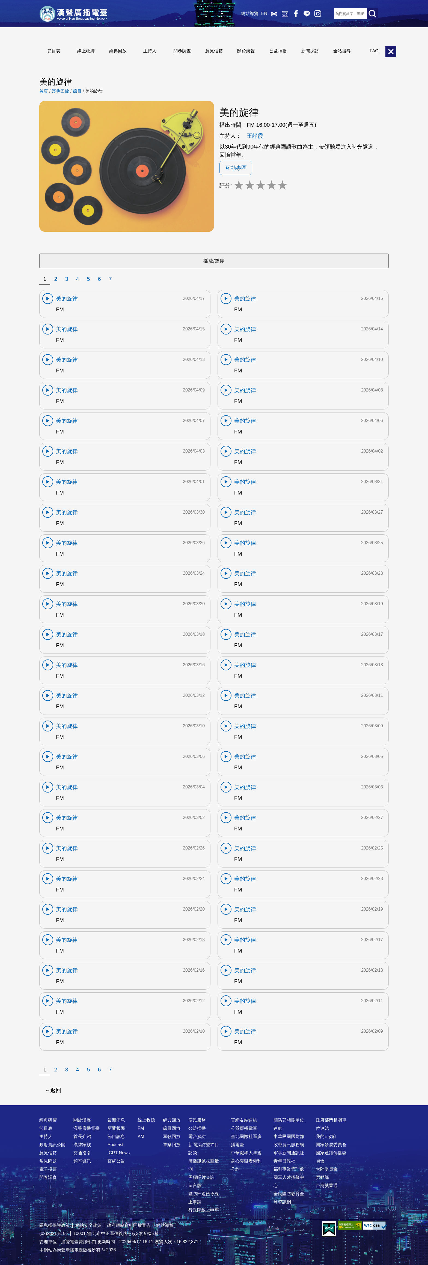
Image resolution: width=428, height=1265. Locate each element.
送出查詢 (372, 13)
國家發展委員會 (331, 1144)
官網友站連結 (244, 1120)
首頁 (43, 91)
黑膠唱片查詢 (201, 1177)
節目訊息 (116, 1136)
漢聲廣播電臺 (73, 13)
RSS (328, 13)
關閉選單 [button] (390, 51)
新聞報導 (116, 1128)
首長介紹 (82, 1136)
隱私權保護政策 (54, 1225)
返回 (55, 1090)
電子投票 (48, 1169)
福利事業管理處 (289, 1169)
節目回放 (171, 1128)
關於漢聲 (246, 51)
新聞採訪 (310, 51)
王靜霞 (255, 136)
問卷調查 (182, 51)
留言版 (194, 1185)
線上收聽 (274, 13)
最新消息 (116, 1120)
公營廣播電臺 (244, 1128)
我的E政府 (326, 1136)
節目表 (53, 51)
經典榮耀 (48, 1120)
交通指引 (82, 1152)
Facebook (295, 13)
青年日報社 (284, 1161)
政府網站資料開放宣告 (129, 1225)
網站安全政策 (88, 1225)
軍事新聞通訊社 (289, 1152)
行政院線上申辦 (203, 1210)
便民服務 (197, 1120)
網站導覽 (249, 13)
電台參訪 (197, 1136)
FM (141, 1128)
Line (306, 13)
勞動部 (322, 1177)
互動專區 (236, 168)
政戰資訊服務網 (289, 1144)
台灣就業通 (327, 1185)
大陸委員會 (327, 1169)
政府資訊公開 (52, 1144)
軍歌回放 (171, 1136)
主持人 (149, 51)
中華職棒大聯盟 (246, 1152)
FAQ (374, 51)
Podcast (115, 1144)
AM (141, 1136)
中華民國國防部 (289, 1136)
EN (264, 13)
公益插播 (278, 51)
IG (317, 13)
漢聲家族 (82, 1144)
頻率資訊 (82, 1161)
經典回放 (285, 13)
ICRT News (119, 1152)
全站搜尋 (342, 51)
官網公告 (116, 1161)
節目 (77, 91)
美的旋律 (94, 91)
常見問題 (48, 1161)
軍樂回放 (171, 1144)
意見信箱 (214, 51)
